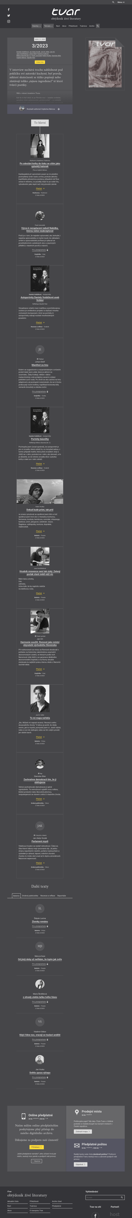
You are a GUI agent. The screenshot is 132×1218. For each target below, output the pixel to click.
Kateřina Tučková (42, 54)
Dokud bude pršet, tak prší (39, 510)
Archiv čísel (57, 1202)
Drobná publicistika (30, 897)
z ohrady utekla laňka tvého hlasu (40, 998)
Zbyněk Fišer (31, 57)
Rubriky (36, 26)
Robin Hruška (46, 55)
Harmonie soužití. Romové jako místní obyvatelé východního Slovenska (39, 645)
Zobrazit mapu (83, 1133)
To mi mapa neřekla (40, 719)
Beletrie (16, 897)
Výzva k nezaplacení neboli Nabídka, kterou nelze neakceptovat (39, 230)
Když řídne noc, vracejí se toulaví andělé (40, 1036)
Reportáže (61, 897)
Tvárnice (83, 26)
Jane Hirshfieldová (22, 54)
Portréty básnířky (40, 440)
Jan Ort (52, 52)
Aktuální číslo (13, 1202)
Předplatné (56, 1207)
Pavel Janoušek (37, 55)
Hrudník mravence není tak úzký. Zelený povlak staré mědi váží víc (40, 574)
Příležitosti (73, 26)
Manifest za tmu (40, 366)
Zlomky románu (40, 922)
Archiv (91, 26)
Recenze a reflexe (48, 897)
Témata (48, 26)
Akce (64, 26)
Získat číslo (40, 62)
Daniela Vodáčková (22, 52)
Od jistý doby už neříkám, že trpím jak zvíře (40, 960)
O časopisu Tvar (36, 1212)
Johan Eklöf (33, 54)
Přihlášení (36, 1148)
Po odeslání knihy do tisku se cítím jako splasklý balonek (40, 166)
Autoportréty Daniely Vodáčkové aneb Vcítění (40, 300)
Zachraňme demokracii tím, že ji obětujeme (40, 782)
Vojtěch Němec (21, 57)
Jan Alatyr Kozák (34, 52)
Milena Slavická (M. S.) (23, 55)
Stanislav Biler (56, 55)
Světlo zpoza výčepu (39, 1073)
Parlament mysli (40, 842)
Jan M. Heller (45, 52)
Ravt (58, 26)
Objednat (36, 1162)
